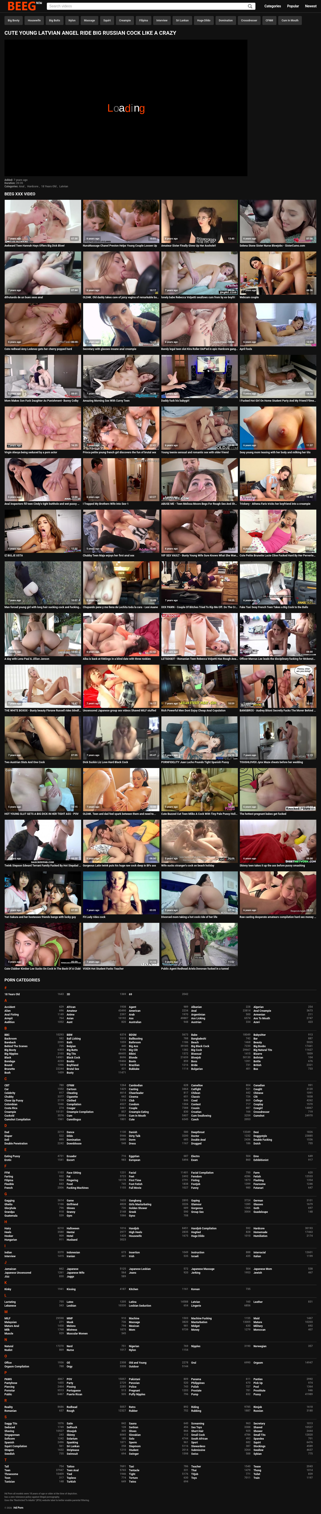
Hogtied (196, 1232)
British (257, 1065)
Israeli (195, 1256)
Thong (257, 1470)
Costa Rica (10, 1108)
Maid (256, 1318)
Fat (68, 1176)
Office (8, 1362)
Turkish (71, 1481)
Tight (132, 1474)
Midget (195, 1326)
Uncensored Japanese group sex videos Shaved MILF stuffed (119, 710)
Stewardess (198, 1446)
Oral (193, 1362)
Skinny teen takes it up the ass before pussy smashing (272, 865)
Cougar (71, 1108)
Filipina (143, 20)
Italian (257, 1256)
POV (69, 1379)
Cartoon (71, 1089)
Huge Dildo (203, 20)
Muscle (8, 1333)
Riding (195, 1407)
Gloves (71, 1208)
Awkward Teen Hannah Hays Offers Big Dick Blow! (34, 245)
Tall (6, 1466)
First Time (135, 1180)
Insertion (134, 1252)
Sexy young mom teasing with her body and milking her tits (275, 452)
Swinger (134, 1453)
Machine (134, 1318)
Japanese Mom (262, 1269)
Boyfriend (72, 1065)
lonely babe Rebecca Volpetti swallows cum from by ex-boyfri (198, 297)
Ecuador (71, 1156)
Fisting (195, 1180)
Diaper (8, 1136)
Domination (226, 20)
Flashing (258, 1180)
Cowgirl (258, 1108)
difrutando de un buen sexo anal (23, 297)
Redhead (72, 1407)
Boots (132, 1061)
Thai (194, 1470)
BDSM (132, 1034)
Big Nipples (11, 1053)
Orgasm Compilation (16, 1366)
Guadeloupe (260, 1212)
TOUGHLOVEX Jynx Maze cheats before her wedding (271, 762)
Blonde (133, 1057)
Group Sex (197, 1212)
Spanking (72, 1442)
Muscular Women (77, 1333)
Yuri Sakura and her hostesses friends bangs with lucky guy (40, 917)
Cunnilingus (74, 1119)
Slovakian (135, 1434)
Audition (9, 1022)
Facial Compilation (202, 1172)
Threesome (11, 1474)
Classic (195, 1096)
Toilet (256, 1474)
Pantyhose (10, 1383)
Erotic (7, 1160)
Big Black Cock (200, 1046)
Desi (256, 1132)
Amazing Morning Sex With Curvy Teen (106, 400)
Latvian (63, 186)
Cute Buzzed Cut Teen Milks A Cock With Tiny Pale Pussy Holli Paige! (199, 813)
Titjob (194, 1474)
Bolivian (258, 1057)
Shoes (133, 1431)
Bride (194, 1065)
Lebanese (10, 1305)
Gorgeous (197, 1208)
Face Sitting (74, 1172)
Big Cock (196, 1050)
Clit (255, 1096)
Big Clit (133, 1050)
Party (70, 1383)
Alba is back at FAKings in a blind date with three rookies (117, 658)
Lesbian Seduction (140, 1305)
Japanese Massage (202, 1269)
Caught (257, 1089)
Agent (132, 1007)
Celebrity (9, 1093)
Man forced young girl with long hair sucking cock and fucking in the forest (42, 607)
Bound (8, 1065)
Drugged (196, 1143)
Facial (132, 1172)
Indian (8, 1252)
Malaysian (10, 1322)
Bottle (257, 1061)
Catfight (196, 1089)
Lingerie (196, 1305)
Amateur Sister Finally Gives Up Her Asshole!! (188, 245)
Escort (70, 1160)
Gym (69, 1215)
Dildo (70, 1136)
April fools (246, 349)
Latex (70, 1302)
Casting (133, 1089)
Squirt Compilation (15, 1446)
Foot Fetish (135, 1184)
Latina (132, 1302)
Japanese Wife (75, 1272)
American (135, 1010)
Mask (70, 1322)
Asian (70, 1018)
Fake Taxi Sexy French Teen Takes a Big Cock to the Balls (274, 607)
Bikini (132, 1053)
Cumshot (258, 1115)
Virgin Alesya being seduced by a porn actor (30, 452)
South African (199, 1438)
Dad (6, 1132)
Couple (133, 1108)
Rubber (133, 1410)
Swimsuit (72, 1453)
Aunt (69, 1022)
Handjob (134, 1228)
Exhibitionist (260, 1160)
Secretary (259, 1423)
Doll (6, 1139)
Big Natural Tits (262, 1050)
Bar (255, 1038)
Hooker (8, 1236)
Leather (258, 1302)
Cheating (72, 1093)
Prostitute (259, 1390)
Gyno (132, 1215)
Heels (7, 1232)
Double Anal (198, 1139)
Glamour (196, 1204)
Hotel (70, 1236)
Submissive (198, 1450)
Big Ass (133, 1046)
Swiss (194, 1453)
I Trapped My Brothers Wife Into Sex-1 (106, 503)
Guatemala (10, 1215)
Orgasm (258, 1362)
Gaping (195, 1200)
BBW (69, 1034)
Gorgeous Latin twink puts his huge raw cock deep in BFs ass (119, 865)
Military (258, 1326)
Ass (131, 1018)
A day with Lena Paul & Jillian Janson (26, 658)
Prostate (196, 1390)
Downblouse (74, 1143)
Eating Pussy (12, 1156)
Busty (70, 1072)
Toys (194, 1477)
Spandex (258, 1438)
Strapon (9, 1450)
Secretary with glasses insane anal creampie (109, 349)
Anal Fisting (11, 1014)
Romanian (10, 1410)
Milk (7, 1329)
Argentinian (198, 1014)
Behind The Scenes (15, 1046)
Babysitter (259, 1034)
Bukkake (134, 1069)
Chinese (258, 1093)
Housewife (34, 20)
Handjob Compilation (203, 1228)
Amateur (72, 1010)
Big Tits (71, 1053)
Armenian (259, 1014)
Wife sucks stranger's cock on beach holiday (187, 865)
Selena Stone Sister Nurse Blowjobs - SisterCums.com (272, 245)
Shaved (257, 1427)
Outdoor (134, 1366)
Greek (132, 1212)
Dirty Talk (134, 1136)
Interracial (259, 1252)
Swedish (9, 1453)
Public (8, 1394)
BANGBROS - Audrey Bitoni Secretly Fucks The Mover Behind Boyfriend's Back (278, 710)
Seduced (9, 1427)
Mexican (134, 1326)
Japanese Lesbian (140, 1269)
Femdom (196, 1176)
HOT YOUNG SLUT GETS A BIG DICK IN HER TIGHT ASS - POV (41, 813)
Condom (134, 1104)
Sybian (257, 1453)
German (258, 1200)
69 (130, 994)
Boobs (70, 1061)
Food (70, 1184)
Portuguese (74, 1390)
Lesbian (71, 1305)
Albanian (196, 1007)
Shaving (9, 1431)
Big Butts (54, 20)
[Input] (151, 6)
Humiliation (260, 1236)
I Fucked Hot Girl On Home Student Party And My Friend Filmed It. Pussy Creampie (278, 400)
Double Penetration (15, 1143)
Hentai (70, 1232)
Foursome (259, 1184)
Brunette (9, 1069)
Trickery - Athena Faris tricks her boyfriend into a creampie (275, 503)
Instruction (197, 1252)
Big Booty (13, 20)
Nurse (70, 1350)
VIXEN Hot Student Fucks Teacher (103, 968)
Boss (194, 1061)
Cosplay (258, 1104)
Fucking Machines (77, 1187)
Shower (258, 1431)
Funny (195, 1187)
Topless (71, 1477)
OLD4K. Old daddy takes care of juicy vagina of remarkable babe (121, 297)
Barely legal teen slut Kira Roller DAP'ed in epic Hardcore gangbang (199, 349)
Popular (293, 6)
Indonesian (73, 1252)
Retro (132, 1407)
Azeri (256, 1022)
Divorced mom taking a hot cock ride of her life (189, 917)
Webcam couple (249, 297)
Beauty (257, 1042)
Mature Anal (11, 1326)
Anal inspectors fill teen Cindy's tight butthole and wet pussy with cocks (42, 503)
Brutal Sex (73, 1069)
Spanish (9, 1442)
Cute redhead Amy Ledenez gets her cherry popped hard (38, 349)
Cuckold (9, 1115)
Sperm (133, 1442)
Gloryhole (10, 1208)
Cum (69, 1115)
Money (195, 1329)
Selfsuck (72, 1427)
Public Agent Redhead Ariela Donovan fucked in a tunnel (195, 968)
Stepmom (135, 1446)
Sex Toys (196, 1427)
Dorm (132, 1139)
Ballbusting (136, 1038)
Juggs (70, 1276)
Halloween (73, 1228)
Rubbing (196, 1410)
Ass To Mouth (261, 1018)
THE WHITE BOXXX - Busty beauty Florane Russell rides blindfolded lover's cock (42, 710)
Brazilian (134, 1065)
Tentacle (134, 1470)
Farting (8, 1176)
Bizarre (257, 1053)
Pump (194, 1394)
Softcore (9, 1438)
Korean (195, 1289)
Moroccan (259, 1329)
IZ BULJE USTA (13, 555)
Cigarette (72, 1096)
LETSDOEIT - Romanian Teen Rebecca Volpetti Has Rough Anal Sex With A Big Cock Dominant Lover (199, 658)
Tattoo (70, 1466)
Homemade (260, 1232)
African (71, 1007)
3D (68, 994)
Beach (195, 1042)
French (8, 1187)
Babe (194, 1034)
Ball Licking (74, 1038)
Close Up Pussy (13, 1100)
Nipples (195, 1346)
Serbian (133, 1427)
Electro (195, 1156)
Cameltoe (197, 1085)
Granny (71, 1212)
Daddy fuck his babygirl (175, 400)
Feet (131, 1176)
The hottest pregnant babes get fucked (263, 813)
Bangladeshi (198, 1038)
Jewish (257, 1272)
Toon (7, 1477)
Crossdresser (249, 20)
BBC (7, 1034)
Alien (7, 1010)
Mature (257, 1322)
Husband (72, 1239)
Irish (131, 1256)
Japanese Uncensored (17, 1272)
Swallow (258, 1450)
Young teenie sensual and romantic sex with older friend (194, 452)
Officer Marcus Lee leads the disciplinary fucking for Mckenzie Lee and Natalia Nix (278, 658)
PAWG (8, 1379)
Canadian (259, 1085)
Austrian (196, 1022)
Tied (69, 1474)
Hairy (7, 1228)
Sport (194, 1442)
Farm (256, 1172)
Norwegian (259, 1346)
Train (256, 1477)
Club (132, 1100)
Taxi (131, 1466)
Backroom (10, 1038)
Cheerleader (136, 1093)
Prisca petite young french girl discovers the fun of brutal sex (119, 452)
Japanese (72, 1269)
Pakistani (134, 1379)
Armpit (8, 1018)
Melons (71, 1326)
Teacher (196, 1466)
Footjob (195, 1184)
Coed (194, 1100)
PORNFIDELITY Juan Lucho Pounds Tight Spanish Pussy (195, 762)
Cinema (133, 1096)
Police (133, 1386)
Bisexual (196, 1053)
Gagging (9, 1200)
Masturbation (199, 1322)
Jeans (132, 1272)
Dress (132, 1143)
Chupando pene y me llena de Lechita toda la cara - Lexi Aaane (120, 607)
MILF (7, 1318)
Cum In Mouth (290, 20)
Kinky (7, 1289)
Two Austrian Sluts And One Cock (24, 762)
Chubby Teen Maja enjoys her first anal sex (108, 555)
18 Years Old (48, 186)
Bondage (9, 1061)
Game (70, 1200)
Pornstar (9, 1390)
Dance (70, 1132)
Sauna (133, 1423)
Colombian (10, 1104)
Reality (8, 1407)
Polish (195, 1386)
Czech (195, 1119)
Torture (133, 1477)
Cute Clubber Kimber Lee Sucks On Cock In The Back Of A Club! (42, 968)
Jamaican (10, 1269)
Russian (258, 1410)
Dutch (257, 1143)
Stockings (259, 1446)
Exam (194, 1160)
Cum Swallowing (201, 1115)
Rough (70, 1410)
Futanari (258, 1187)
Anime (70, 1014)
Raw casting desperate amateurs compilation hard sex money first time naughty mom (278, 917)
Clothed (71, 1100)
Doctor (195, 1136)
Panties (258, 1379)
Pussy (257, 1394)
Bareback (10, 1042)
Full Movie (135, 1187)
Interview (162, 20)
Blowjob (196, 1057)
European (134, 1160)
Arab (132, 1014)
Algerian (258, 1007)
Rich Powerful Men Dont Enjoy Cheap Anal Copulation (193, 710)
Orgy (69, 1366)
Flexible (9, 1184)
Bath (69, 1042)
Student (133, 1450)
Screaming (197, 1423)
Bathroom (135, 1042)
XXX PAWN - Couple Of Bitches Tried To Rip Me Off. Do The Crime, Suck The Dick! (199, 607)
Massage (89, 20)
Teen (7, 1470)
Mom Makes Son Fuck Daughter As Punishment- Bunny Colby (41, 400)
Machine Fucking (201, 1318)
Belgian (71, 1046)
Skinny (71, 1434)
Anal (21, 186)
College (258, 1100)
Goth (256, 1208)
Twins (132, 1481)
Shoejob (71, 1431)
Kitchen (133, 1289)
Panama (196, 1379)
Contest (196, 1104)
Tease (257, 1466)
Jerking (195, 1272)
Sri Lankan (182, 20)
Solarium (72, 1438)
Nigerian (134, 1346)
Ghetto (8, 1204)
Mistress (72, 1329)
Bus (255, 1069)
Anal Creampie (262, 1010)
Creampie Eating (139, 1112)
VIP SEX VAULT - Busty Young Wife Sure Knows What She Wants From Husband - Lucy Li (199, 555)
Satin (70, 1423)
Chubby (9, 1096)
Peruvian (134, 1383)
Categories (272, 6)
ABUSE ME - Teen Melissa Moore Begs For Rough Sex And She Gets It (199, 503)
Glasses (258, 1204)
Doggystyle (260, 1136)
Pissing (71, 1386)
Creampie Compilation (80, 1112)
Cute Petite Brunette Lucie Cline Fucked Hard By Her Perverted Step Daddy (278, 555)
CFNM (269, 20)
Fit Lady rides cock (94, 917)
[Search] (250, 6)
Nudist (8, 1350)
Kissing (71, 1289)
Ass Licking (198, 1018)
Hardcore (32, 186)
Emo (256, 1156)
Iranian (71, 1256)
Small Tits (259, 1434)
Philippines (198, 1383)
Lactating (10, 1302)
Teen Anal (73, 1470)
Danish (133, 1132)
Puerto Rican (74, 1394)
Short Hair (197, 1431)
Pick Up (258, 1383)
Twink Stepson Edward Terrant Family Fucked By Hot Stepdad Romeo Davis (42, 865)
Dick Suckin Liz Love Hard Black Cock (105, 762)
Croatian (196, 1112)
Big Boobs (259, 1046)
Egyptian (134, 1156)
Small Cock (198, 1434)
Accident (9, 1007)
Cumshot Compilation (17, 1119)
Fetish (257, 1176)
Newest (311, 6)
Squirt (107, 20)
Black (7, 1057)
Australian (135, 1022)
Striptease (73, 1450)
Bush (7, 1072)
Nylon (72, 20)
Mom (132, 1329)
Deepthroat (198, 1132)
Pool (256, 1386)
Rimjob (257, 1407)
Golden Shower (138, 1208)
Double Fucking (262, 1139)
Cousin (195, 1108)
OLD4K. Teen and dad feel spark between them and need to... (119, 813)
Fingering (72, 1180)
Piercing (9, 1386)
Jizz (6, 1276)
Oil (68, 1362)
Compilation (74, 1104)
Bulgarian (197, 1069)
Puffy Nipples (137, 1394)
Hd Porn (18, 1507)
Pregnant (134, 1390)
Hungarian (10, 1239)
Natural (8, 1346)
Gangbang (135, 1200)
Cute (132, 1119)
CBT (7, 1085)
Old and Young (137, 1362)
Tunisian (9, 1481)
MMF (70, 1318)
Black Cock (73, 1057)
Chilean (195, 1093)
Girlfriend (72, 1204)
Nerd (69, 1346)
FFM (7, 1172)
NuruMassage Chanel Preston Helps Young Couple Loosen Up (120, 245)
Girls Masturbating (140, 1204)
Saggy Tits (10, 1423)
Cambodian (136, 1085)
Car (6, 1089)
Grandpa (9, 1212)
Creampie (125, 20)
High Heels (135, 1232)
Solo (131, 1438)
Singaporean (12, 1434)
